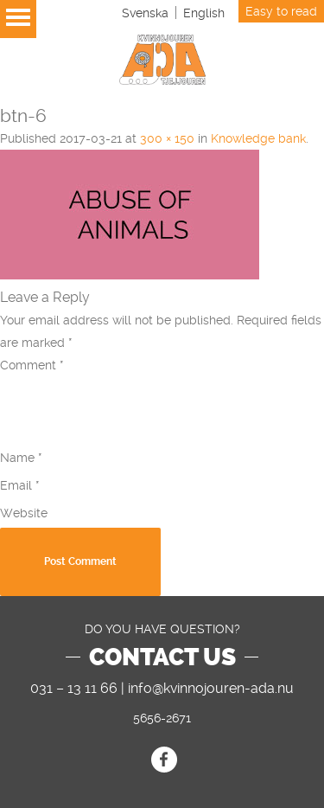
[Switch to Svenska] (145, 12)
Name (21, 458)
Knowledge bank (258, 138)
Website (24, 513)
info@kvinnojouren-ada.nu (211, 688)
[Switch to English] (204, 12)
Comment (32, 365)
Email (20, 485)
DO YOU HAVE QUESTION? (162, 629)
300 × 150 (167, 138)
